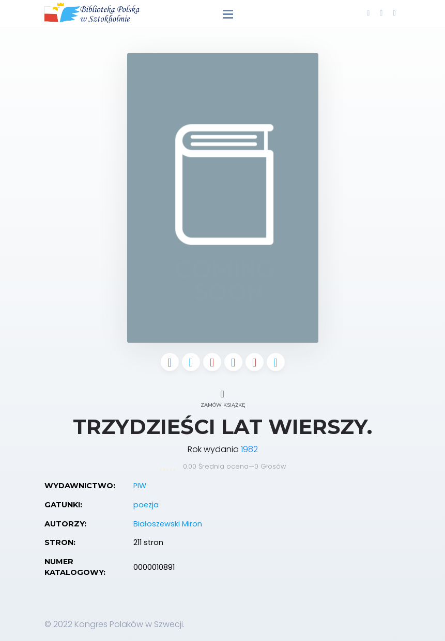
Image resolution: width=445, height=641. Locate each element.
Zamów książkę (222, 397)
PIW (139, 485)
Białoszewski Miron (167, 524)
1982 (249, 449)
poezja (146, 505)
